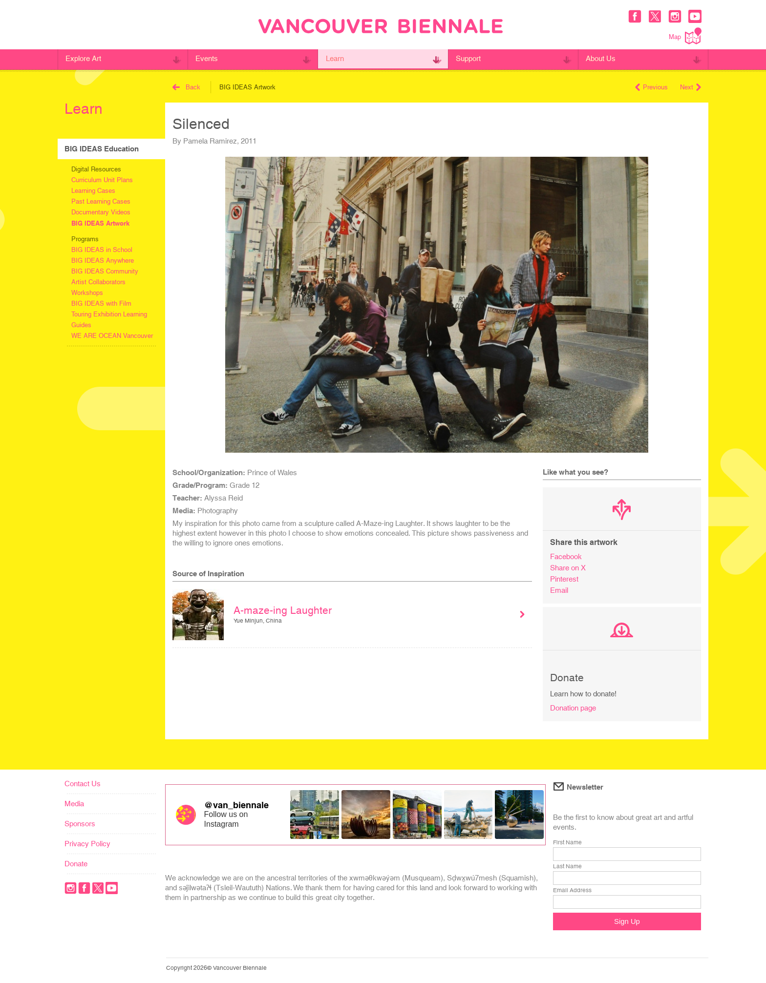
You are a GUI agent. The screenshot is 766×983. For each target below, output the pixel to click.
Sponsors (79, 823)
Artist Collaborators (98, 282)
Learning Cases (93, 190)
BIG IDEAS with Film (101, 303)
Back (186, 87)
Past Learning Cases (100, 201)
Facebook (566, 556)
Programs (85, 239)
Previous (651, 87)
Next (690, 87)
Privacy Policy (87, 843)
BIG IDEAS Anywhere (102, 260)
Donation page (573, 708)
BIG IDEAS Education (101, 149)
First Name (567, 842)
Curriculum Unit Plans (102, 180)
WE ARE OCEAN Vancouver (112, 335)
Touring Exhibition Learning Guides (109, 320)
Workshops (87, 292)
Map (685, 35)
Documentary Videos (100, 212)
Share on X (568, 568)
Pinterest (564, 579)
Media (74, 803)
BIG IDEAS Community (104, 271)
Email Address (572, 890)
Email (559, 590)
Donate (75, 863)
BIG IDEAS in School (101, 249)
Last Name (567, 866)
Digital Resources (96, 169)
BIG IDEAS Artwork (100, 223)
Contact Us (82, 783)
